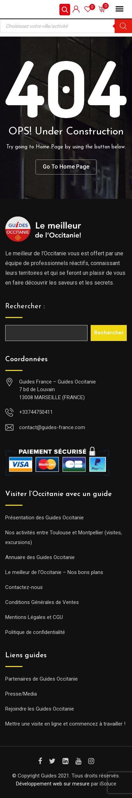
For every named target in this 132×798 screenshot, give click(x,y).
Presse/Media (21, 694)
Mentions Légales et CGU (34, 617)
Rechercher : (25, 306)
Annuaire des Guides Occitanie (40, 557)
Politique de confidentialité (35, 632)
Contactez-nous (24, 587)
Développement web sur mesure (53, 784)
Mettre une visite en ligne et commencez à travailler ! (65, 724)
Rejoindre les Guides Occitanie (39, 709)
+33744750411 (36, 412)
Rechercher (109, 333)
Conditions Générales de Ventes (42, 602)
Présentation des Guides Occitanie (44, 517)
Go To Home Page (66, 166)
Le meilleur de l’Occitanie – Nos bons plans (54, 572)
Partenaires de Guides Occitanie (41, 679)
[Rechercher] (123, 26)
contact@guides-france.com (52, 427)
